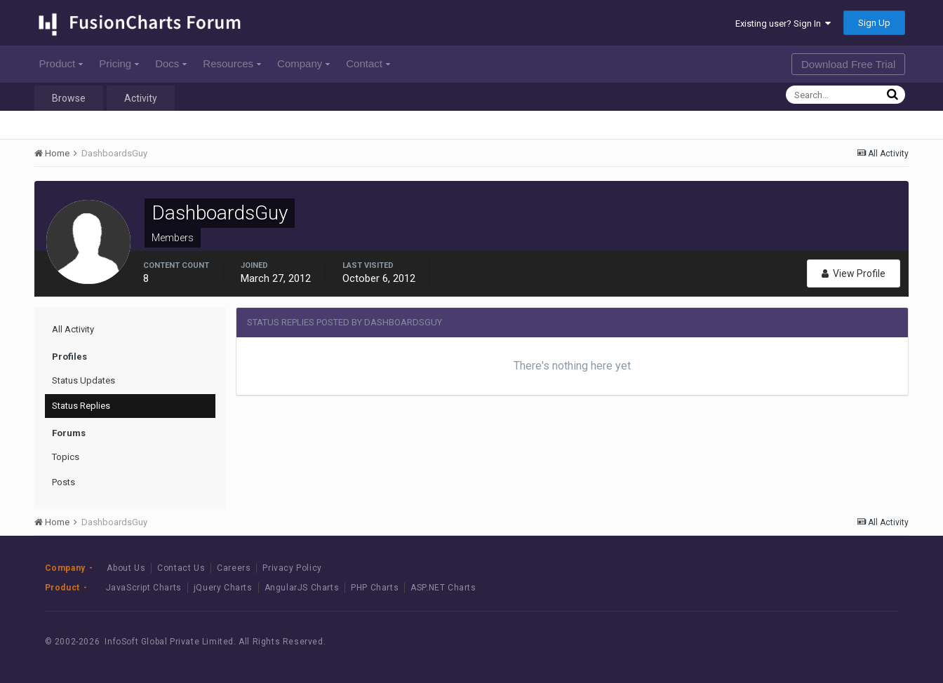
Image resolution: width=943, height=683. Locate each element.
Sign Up (874, 23)
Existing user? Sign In (783, 23)
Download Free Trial (848, 64)
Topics (65, 457)
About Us (126, 568)
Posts (63, 482)
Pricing (119, 63)
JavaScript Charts (144, 588)
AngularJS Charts (302, 588)
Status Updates (83, 380)
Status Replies (81, 405)
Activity (140, 98)
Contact (368, 63)
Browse (69, 98)
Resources (232, 63)
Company (303, 63)
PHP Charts (375, 588)
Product (61, 63)
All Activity (73, 329)
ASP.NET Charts (443, 588)
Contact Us (181, 568)
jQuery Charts (223, 588)
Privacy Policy (291, 568)
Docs (171, 63)
